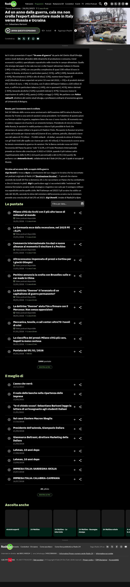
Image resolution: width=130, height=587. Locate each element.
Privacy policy (88, 565)
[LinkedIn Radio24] (112, 3)
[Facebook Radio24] (119, 3)
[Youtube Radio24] (127, 3)
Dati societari (38, 565)
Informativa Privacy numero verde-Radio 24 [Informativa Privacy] (76, 558)
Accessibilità (114, 565)
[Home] (11, 4)
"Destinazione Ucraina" (46, 176)
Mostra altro (44, 367)
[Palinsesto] (16, 552)
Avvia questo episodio (20, 30)
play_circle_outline (8, 30)
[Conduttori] (25, 552)
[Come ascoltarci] (46, 552)
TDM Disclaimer (101, 565)
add (74, 212)
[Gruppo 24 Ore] (8, 565)
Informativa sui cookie (104, 558)
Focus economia (13, 8)
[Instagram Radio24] (123, 3)
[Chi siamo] (35, 552)
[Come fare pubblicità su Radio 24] (68, 552)
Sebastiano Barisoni (18, 24)
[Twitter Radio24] (116, 3)
